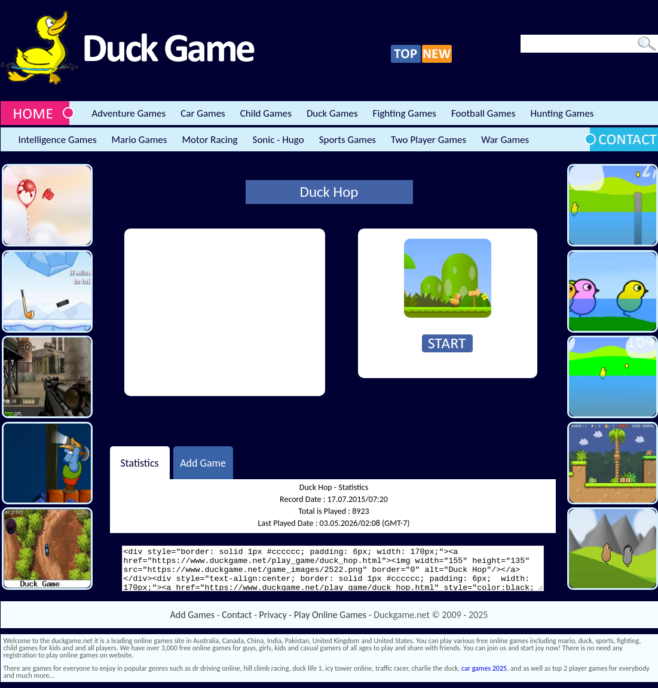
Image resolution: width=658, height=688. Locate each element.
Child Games (266, 113)
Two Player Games (428, 139)
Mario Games (139, 139)
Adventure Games (129, 113)
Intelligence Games (58, 139)
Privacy (273, 614)
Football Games (483, 113)
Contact (237, 614)
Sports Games (347, 139)
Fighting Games (404, 113)
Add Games (192, 614)
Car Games (202, 113)
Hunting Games (561, 113)
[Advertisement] (224, 312)
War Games (505, 139)
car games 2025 (484, 668)
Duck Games (332, 113)
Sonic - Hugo (278, 139)
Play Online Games (330, 614)
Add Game (203, 462)
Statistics (139, 462)
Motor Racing (209, 139)
